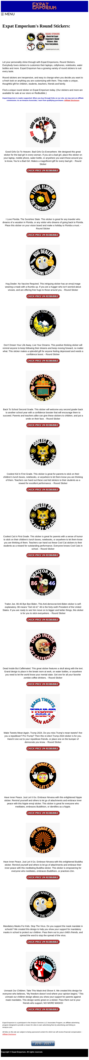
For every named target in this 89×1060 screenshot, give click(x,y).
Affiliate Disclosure (71, 100)
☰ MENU (8, 14)
